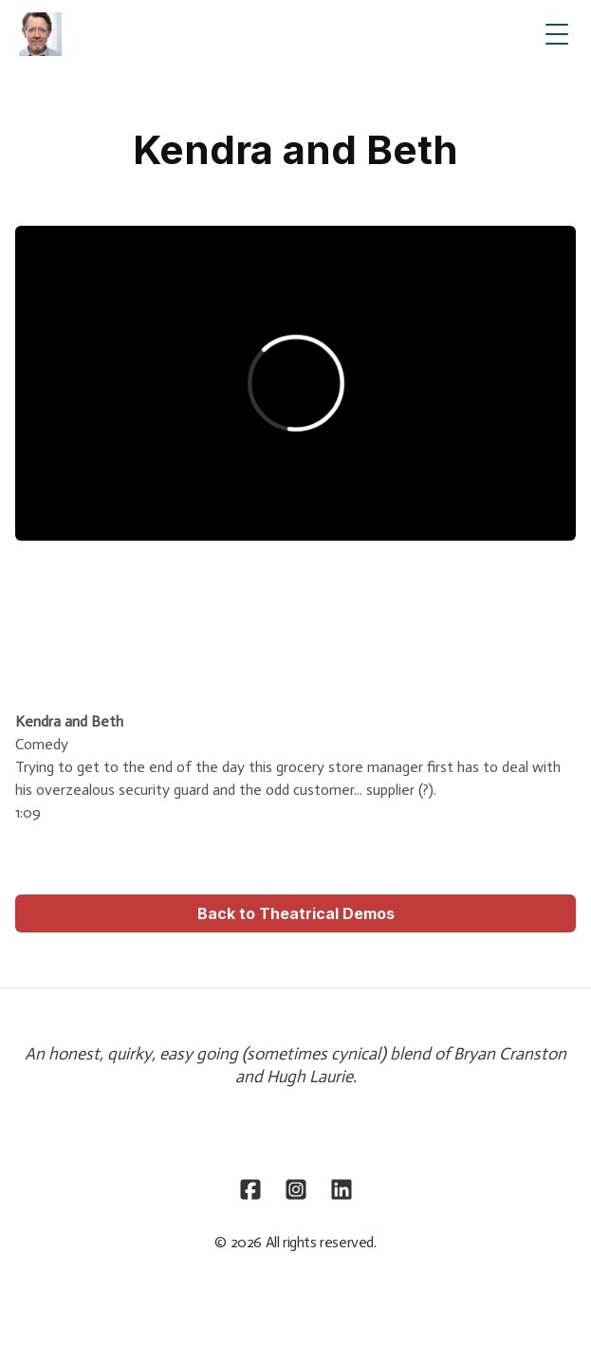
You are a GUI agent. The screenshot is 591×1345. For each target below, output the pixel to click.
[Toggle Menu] (557, 34)
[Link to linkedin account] (341, 1189)
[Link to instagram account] (296, 1189)
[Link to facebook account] (250, 1189)
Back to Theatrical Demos (296, 913)
